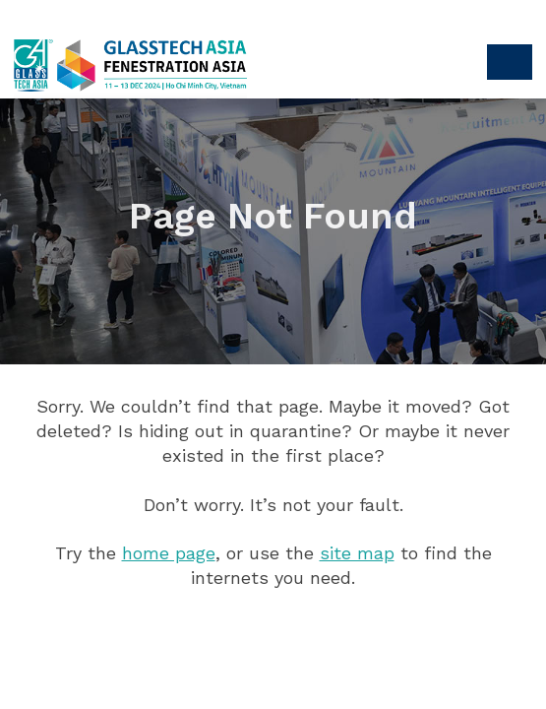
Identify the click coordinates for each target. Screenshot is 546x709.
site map (357, 553)
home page (168, 553)
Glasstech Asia (122, 64)
